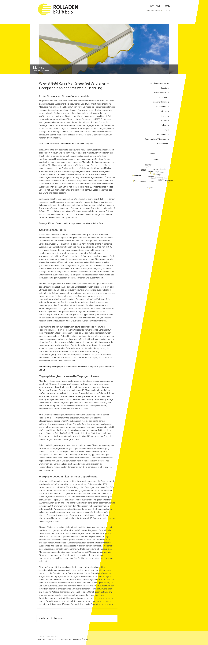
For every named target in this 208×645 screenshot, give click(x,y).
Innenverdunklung (161, 102)
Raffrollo (165, 120)
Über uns (85, 639)
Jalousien (165, 111)
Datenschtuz (52, 639)
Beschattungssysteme (159, 83)
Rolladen (165, 125)
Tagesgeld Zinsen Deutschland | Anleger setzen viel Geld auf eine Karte (71, 223)
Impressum (41, 639)
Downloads (63, 639)
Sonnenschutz (163, 134)
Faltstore (165, 88)
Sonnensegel (163, 144)
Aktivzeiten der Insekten (50, 618)
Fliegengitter (163, 97)
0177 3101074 (166, 10)
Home (167, 5)
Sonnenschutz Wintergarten (157, 139)
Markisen (165, 116)
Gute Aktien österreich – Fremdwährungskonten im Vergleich (66, 143)
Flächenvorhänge (161, 92)
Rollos (166, 130)
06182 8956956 (153, 10)
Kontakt (155, 5)
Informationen (75, 639)
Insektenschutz (162, 106)
